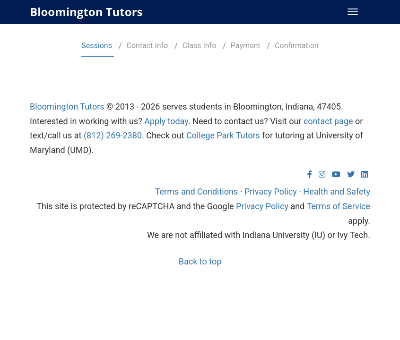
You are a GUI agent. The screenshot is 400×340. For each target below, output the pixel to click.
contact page (328, 121)
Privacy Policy (270, 191)
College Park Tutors (223, 135)
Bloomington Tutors (86, 11)
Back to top (200, 261)
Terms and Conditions (196, 191)
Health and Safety (336, 191)
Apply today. (167, 121)
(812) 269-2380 (113, 135)
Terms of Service (338, 206)
